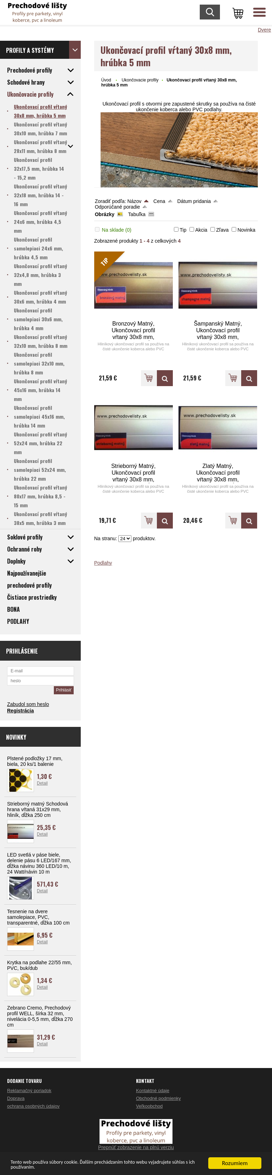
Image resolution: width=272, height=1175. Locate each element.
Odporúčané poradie (117, 207)
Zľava (222, 230)
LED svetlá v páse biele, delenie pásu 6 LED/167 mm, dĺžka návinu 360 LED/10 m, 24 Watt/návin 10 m (39, 863)
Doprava (15, 1098)
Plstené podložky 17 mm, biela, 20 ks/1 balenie (34, 761)
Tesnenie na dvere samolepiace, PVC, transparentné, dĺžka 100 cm (38, 917)
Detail (42, 783)
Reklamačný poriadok (29, 1090)
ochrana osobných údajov (33, 1106)
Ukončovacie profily (139, 80)
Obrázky (104, 214)
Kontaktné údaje (152, 1090)
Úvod (106, 80)
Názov (135, 201)
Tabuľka (137, 214)
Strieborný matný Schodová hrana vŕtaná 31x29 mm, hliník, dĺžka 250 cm (37, 809)
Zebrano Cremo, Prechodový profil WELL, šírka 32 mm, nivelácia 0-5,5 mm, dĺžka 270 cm (40, 1016)
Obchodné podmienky (158, 1098)
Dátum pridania (194, 201)
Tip (183, 230)
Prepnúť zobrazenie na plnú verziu (136, 1147)
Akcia (201, 230)
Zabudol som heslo (28, 704)
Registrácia (20, 710)
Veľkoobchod (149, 1106)
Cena (159, 201)
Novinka (246, 230)
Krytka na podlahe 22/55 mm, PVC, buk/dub (39, 965)
